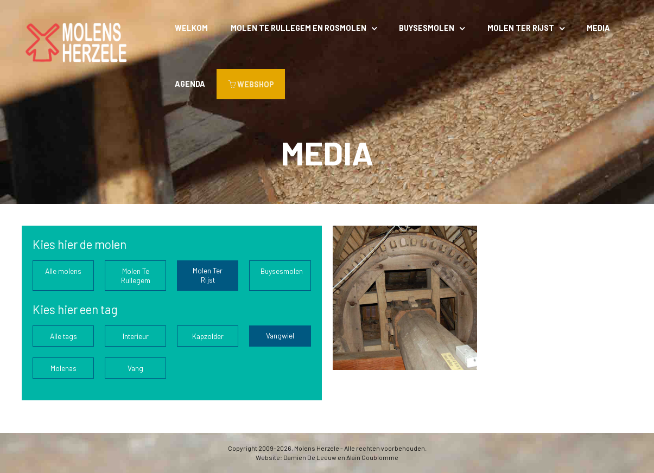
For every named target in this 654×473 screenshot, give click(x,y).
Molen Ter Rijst (520, 28)
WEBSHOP (251, 84)
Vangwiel (280, 335)
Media (598, 28)
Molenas (63, 368)
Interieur (136, 336)
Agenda (190, 83)
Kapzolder (208, 336)
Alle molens (63, 271)
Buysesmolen (426, 28)
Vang (135, 368)
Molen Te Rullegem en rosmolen (298, 28)
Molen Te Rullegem (135, 275)
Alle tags (63, 336)
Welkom (191, 28)
